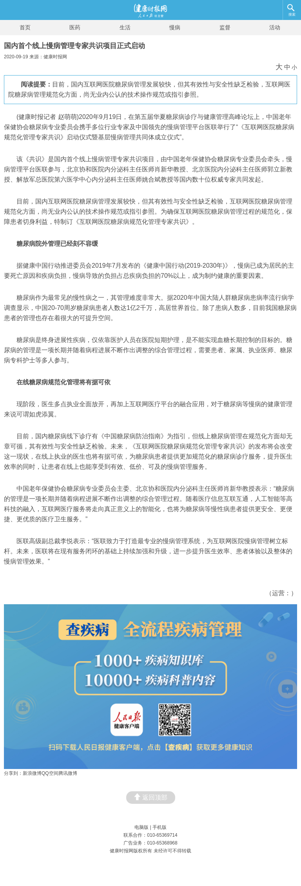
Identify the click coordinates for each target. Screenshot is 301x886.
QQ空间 (50, 773)
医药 (74, 27)
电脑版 (141, 827)
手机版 (159, 827)
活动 (274, 27)
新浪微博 (32, 773)
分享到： (13, 773)
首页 (25, 27)
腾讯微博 (67, 773)
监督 (224, 27)
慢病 (174, 27)
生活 (125, 27)
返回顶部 (150, 797)
